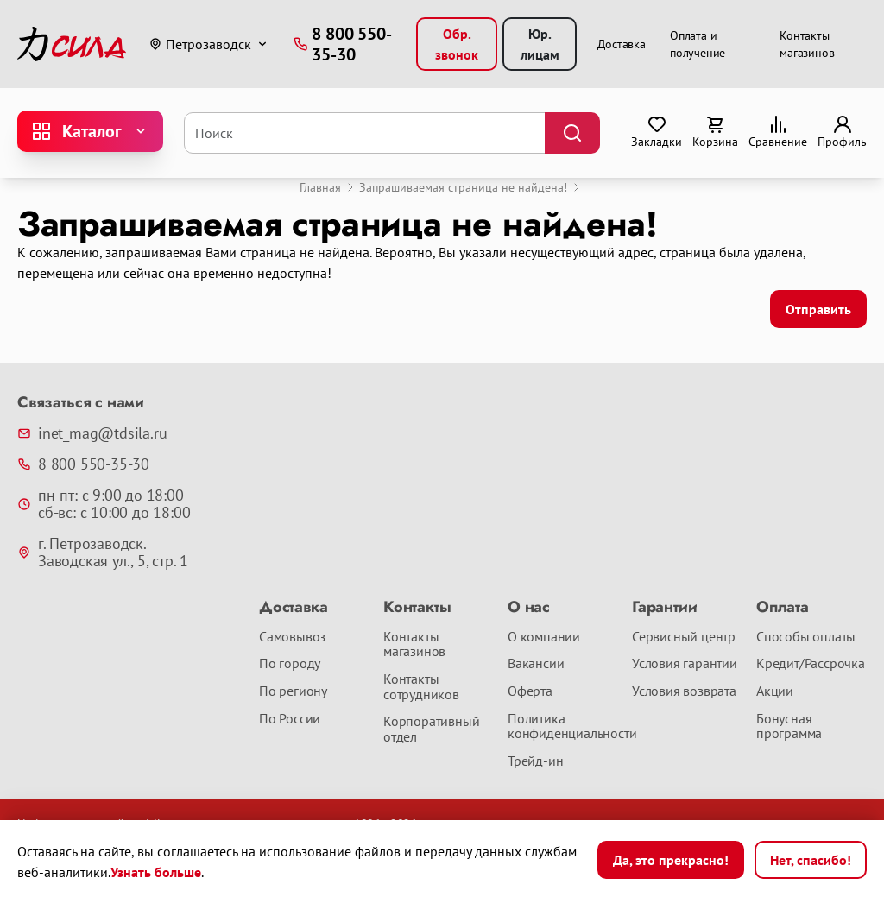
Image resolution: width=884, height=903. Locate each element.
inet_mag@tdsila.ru (92, 433)
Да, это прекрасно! (671, 859)
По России (289, 719)
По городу (289, 664)
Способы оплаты (806, 637)
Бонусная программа (789, 726)
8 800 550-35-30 (83, 464)
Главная (320, 187)
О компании (544, 637)
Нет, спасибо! (810, 859)
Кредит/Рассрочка (810, 664)
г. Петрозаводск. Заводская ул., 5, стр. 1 (102, 552)
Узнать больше (155, 872)
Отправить (818, 309)
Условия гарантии (684, 664)
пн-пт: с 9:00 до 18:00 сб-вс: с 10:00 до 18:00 (103, 504)
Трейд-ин (535, 761)
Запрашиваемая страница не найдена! (463, 187)
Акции (774, 691)
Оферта (530, 691)
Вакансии (536, 664)
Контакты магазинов (414, 644)
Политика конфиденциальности (563, 726)
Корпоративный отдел (431, 729)
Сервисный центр (684, 637)
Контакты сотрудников (421, 687)
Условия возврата (684, 691)
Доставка (621, 44)
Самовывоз (292, 637)
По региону (293, 691)
